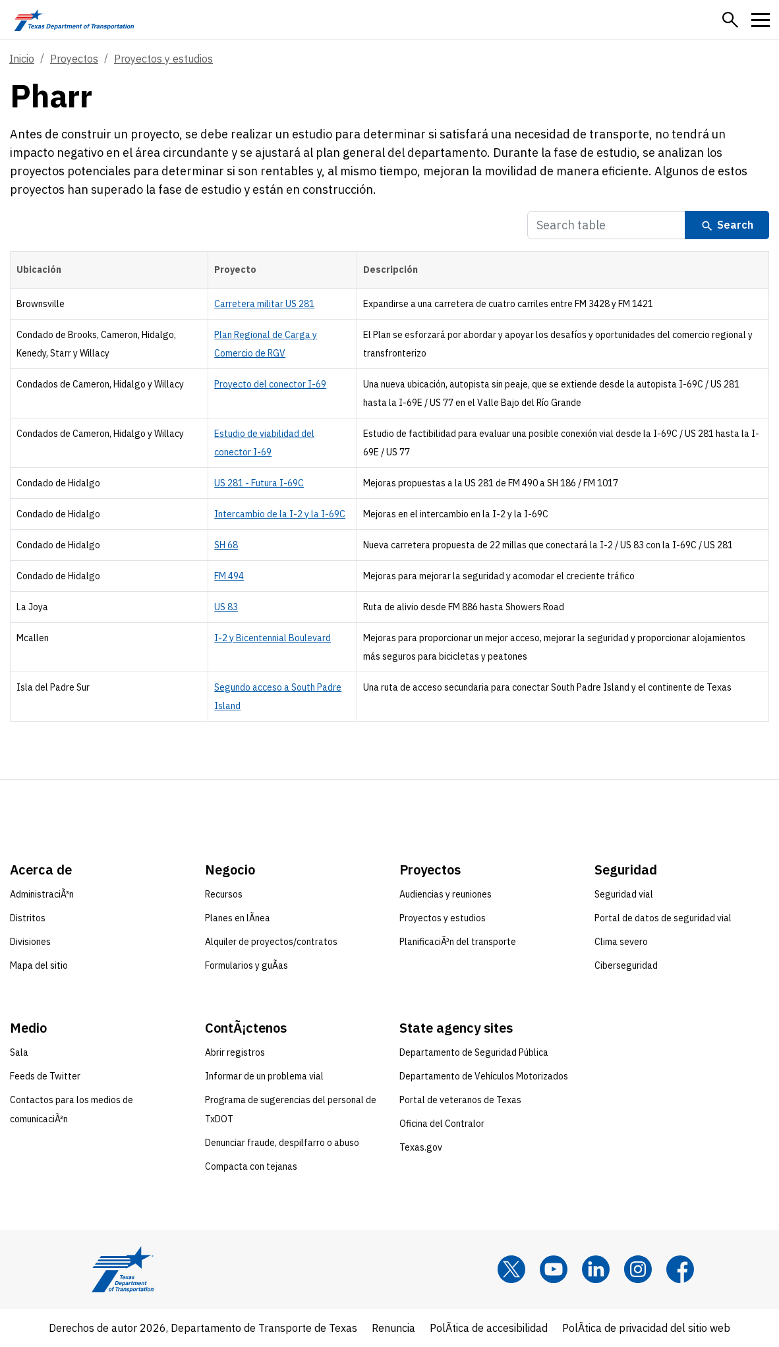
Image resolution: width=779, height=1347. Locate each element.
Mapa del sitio (39, 965)
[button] (730, 19)
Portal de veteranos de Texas (460, 1100)
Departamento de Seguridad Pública (473, 1052)
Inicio (21, 58)
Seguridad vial (623, 894)
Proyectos (74, 58)
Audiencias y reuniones (445, 894)
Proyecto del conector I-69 (270, 384)
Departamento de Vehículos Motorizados (483, 1076)
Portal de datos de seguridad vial (663, 918)
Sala (19, 1052)
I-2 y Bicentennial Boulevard (272, 638)
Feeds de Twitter (45, 1076)
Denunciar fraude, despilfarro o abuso (282, 1143)
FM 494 (229, 576)
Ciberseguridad (626, 965)
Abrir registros (235, 1052)
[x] (511, 1269)
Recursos (224, 894)
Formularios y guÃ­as (246, 965)
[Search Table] (606, 225)
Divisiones (30, 942)
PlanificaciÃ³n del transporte (457, 942)
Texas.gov (420, 1147)
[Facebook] (680, 1269)
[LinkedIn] (596, 1269)
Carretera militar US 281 (264, 304)
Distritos (27, 918)
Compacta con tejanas (251, 1166)
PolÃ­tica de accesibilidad (489, 1327)
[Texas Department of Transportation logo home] (74, 20)
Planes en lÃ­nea (237, 918)
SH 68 (226, 545)
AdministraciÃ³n (42, 894)
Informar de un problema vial (264, 1076)
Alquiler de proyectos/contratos (271, 942)
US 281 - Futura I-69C (259, 483)
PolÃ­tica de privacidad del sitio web (646, 1327)
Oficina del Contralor (441, 1124)
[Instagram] (638, 1269)
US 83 (226, 607)
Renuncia (393, 1327)
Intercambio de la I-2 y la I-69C (279, 514)
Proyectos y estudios (163, 58)
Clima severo (621, 942)
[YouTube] (553, 1269)
